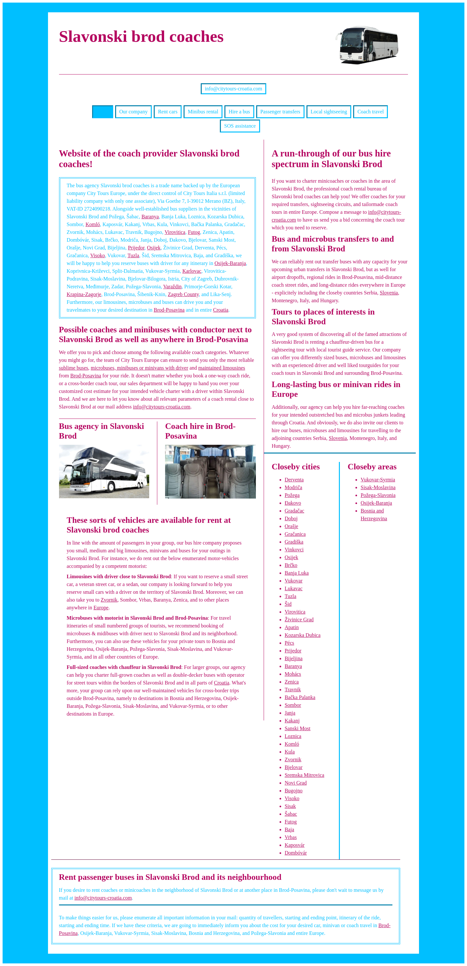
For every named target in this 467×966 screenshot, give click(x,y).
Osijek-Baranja (230, 263)
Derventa (294, 479)
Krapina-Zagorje (84, 294)
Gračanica (295, 534)
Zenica (292, 681)
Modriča (293, 487)
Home (102, 111)
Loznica (293, 736)
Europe (100, 607)
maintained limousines (221, 368)
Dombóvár (296, 853)
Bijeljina (294, 658)
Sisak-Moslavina (378, 487)
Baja (289, 829)
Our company (133, 111)
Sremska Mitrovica (304, 775)
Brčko (291, 565)
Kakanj (292, 720)
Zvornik (109, 600)
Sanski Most (298, 728)
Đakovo (293, 503)
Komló (93, 224)
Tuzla (133, 255)
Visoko (97, 255)
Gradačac (294, 510)
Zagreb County (183, 294)
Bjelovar (294, 767)
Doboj (291, 518)
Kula (290, 751)
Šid (288, 604)
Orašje (291, 526)
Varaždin (172, 286)
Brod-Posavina (169, 310)
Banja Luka (297, 573)
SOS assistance (240, 126)
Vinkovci (294, 549)
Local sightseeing (329, 111)
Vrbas (291, 837)
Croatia (220, 310)
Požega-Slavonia (378, 495)
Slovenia (389, 292)
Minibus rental (203, 111)
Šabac (291, 814)
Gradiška (294, 542)
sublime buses (73, 368)
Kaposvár (295, 845)
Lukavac (294, 588)
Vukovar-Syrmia (378, 479)
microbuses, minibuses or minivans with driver (139, 368)
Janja (290, 713)
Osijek (154, 247)
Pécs (289, 643)
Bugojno (294, 790)
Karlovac (191, 271)
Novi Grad (296, 783)
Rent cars (167, 111)
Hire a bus (239, 111)
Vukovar (294, 580)
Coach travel (370, 111)
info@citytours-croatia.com (233, 88)
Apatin (292, 627)
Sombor (293, 705)
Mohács (293, 674)
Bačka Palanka (300, 697)
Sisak (290, 806)
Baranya (150, 216)
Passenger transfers (280, 111)
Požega (292, 495)
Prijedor (136, 247)
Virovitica (175, 232)
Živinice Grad (299, 619)
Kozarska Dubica (303, 635)
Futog (194, 232)
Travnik (293, 689)
